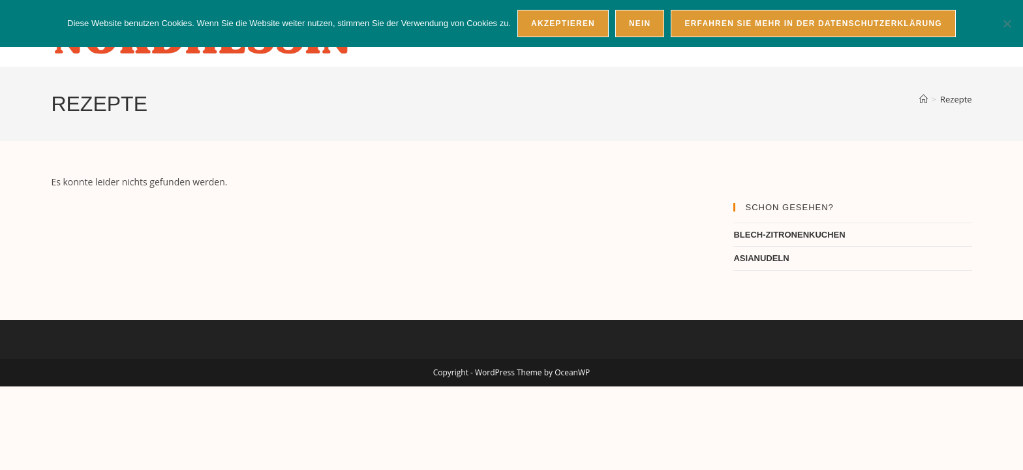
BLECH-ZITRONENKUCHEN (789, 235)
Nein (639, 23)
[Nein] (1006, 23)
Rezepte (956, 99)
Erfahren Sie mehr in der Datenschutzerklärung (812, 23)
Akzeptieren (563, 23)
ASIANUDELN (761, 258)
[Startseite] (923, 99)
